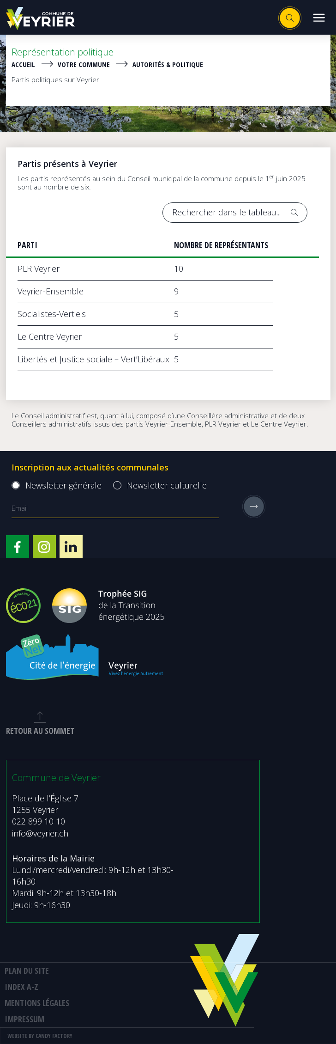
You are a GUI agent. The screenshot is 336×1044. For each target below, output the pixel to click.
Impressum (24, 1019)
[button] (318, 17)
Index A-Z (21, 986)
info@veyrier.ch (40, 833)
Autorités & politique (167, 64)
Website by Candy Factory (39, 1036)
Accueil (23, 64)
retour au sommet (40, 723)
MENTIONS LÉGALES (37, 1002)
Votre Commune (84, 64)
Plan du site (27, 970)
